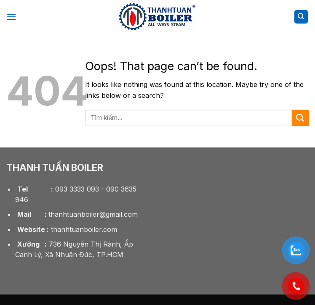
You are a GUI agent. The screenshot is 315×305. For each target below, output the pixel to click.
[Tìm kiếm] (301, 17)
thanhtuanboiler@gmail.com (76, 214)
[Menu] (11, 16)
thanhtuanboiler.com (66, 229)
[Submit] (300, 118)
